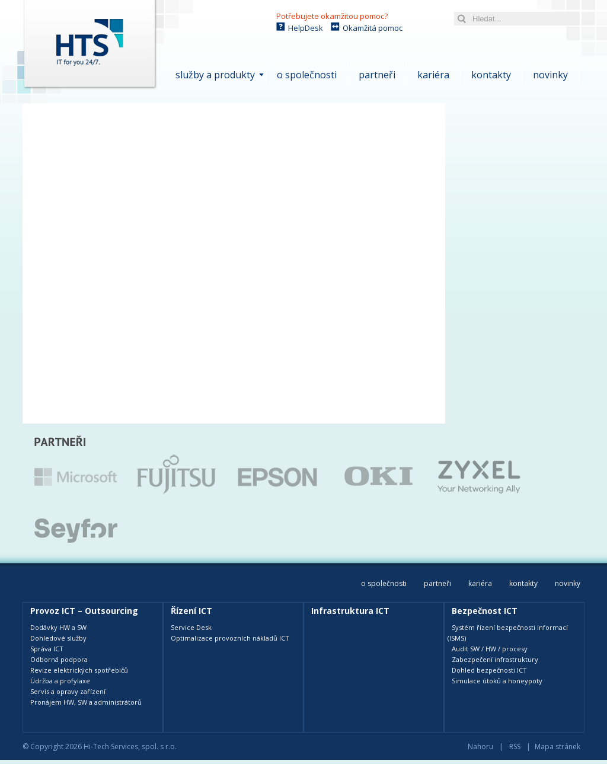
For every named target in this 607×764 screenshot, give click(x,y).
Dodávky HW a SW (58, 627)
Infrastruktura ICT (350, 610)
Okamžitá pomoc (372, 28)
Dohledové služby (58, 638)
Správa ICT (46, 648)
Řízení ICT (191, 610)
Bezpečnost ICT (484, 610)
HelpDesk (305, 28)
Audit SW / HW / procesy (490, 648)
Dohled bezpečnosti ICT (489, 670)
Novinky (550, 74)
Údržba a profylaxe (60, 680)
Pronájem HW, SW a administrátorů (86, 702)
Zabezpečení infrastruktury (495, 659)
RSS (514, 746)
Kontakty (491, 74)
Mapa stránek (557, 746)
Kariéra (433, 74)
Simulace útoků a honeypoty (497, 680)
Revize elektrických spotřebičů (79, 670)
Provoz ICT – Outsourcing (84, 610)
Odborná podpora (59, 659)
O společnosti (307, 74)
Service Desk (191, 627)
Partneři (377, 74)
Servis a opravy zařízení (68, 691)
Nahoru (480, 746)
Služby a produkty (215, 74)
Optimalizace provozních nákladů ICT (230, 638)
